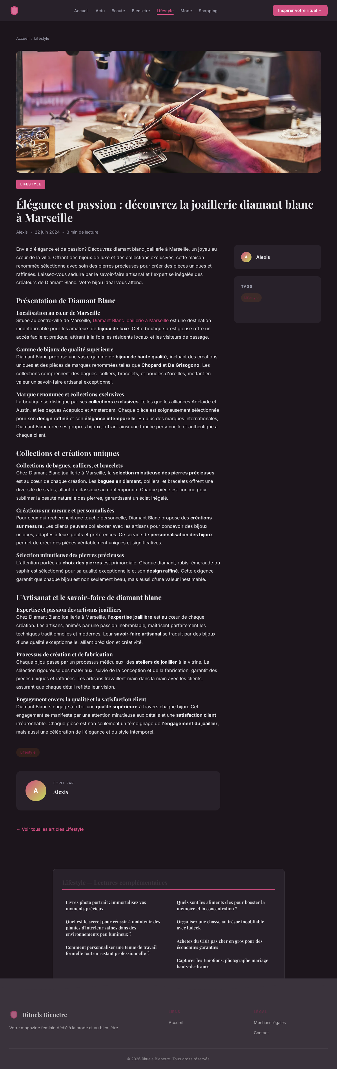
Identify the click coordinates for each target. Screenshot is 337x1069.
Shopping (208, 10)
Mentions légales (270, 1022)
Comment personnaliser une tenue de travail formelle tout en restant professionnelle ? (111, 950)
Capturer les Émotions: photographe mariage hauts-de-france (222, 963)
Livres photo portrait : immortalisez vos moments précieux (106, 905)
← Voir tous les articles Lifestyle (50, 829)
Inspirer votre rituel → (300, 10)
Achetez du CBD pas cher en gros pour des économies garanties (220, 944)
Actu (100, 10)
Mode (186, 10)
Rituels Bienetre (38, 1014)
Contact (261, 1032)
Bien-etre (141, 10)
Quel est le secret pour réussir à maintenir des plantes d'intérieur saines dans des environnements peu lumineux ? (113, 928)
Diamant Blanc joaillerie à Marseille (131, 320)
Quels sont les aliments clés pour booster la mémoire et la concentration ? (221, 905)
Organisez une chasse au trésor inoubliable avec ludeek (220, 925)
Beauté (118, 10)
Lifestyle (165, 10)
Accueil (81, 10)
